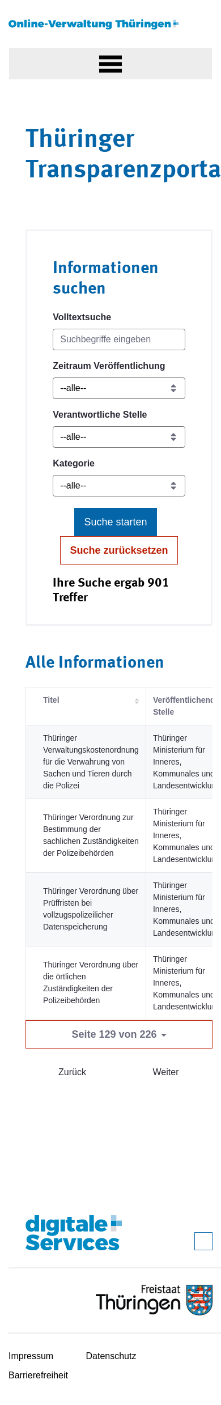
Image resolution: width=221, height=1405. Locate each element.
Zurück (72, 1072)
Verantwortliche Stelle (100, 414)
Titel (51, 699)
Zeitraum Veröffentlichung (109, 366)
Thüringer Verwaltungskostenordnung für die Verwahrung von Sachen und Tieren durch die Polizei (91, 761)
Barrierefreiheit (38, 1375)
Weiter (166, 1072)
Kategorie (74, 463)
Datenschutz (111, 1356)
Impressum (30, 1356)
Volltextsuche (82, 317)
